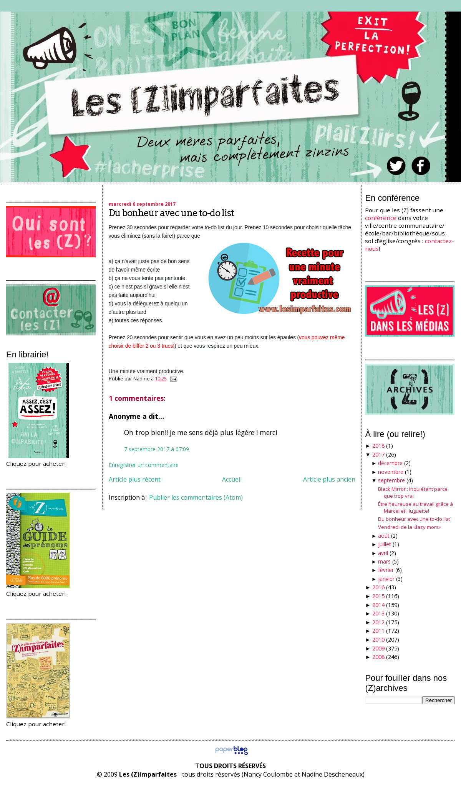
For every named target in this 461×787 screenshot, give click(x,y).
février (386, 570)
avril (383, 553)
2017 (378, 454)
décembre (390, 463)
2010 (378, 639)
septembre (391, 480)
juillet (384, 544)
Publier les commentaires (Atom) (196, 497)
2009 (378, 648)
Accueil (232, 479)
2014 (378, 605)
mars (384, 561)
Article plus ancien (329, 479)
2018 (378, 445)
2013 (378, 613)
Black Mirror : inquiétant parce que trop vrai (413, 492)
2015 (378, 596)
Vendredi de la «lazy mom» (409, 527)
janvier (386, 578)
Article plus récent (135, 479)
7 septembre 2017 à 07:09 (156, 449)
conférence (380, 218)
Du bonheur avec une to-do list (171, 212)
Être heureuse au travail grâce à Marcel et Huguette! (415, 507)
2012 (378, 622)
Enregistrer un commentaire (144, 465)
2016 (378, 587)
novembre (390, 471)
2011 (378, 630)
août (384, 535)
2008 (378, 656)
